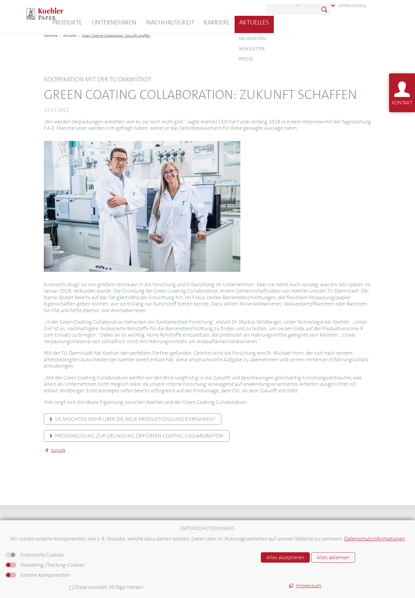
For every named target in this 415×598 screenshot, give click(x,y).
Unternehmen (171, 22)
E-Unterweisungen (147, 539)
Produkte (124, 22)
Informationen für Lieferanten (73, 568)
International (352, 5)
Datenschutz (227, 556)
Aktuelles (311, 22)
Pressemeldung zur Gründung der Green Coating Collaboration (139, 435)
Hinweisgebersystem (235, 564)
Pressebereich (57, 561)
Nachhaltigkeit (227, 22)
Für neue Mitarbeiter (64, 575)
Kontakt (51, 531)
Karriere (274, 22)
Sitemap (223, 531)
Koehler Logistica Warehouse (157, 531)
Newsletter (55, 554)
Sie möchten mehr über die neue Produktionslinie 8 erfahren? (135, 419)
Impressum (226, 539)
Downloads (55, 539)
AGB (219, 547)
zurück (58, 450)
